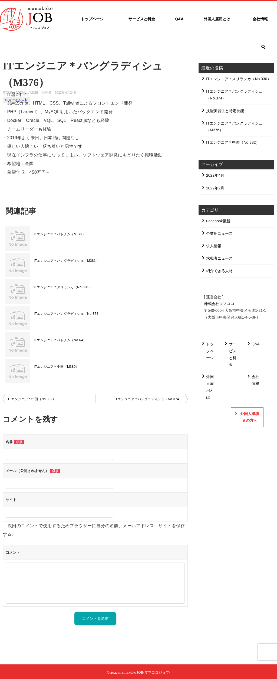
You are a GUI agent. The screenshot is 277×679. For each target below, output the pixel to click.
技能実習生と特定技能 (225, 111)
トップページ (92, 19)
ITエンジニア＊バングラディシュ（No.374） (68, 314)
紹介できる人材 (219, 271)
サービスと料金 (141, 19)
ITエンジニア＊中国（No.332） (32, 399)
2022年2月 (215, 188)
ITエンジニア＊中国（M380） (56, 367)
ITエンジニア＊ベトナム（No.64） (60, 340)
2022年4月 (215, 175)
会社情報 (260, 19)
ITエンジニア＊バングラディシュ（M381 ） (67, 261)
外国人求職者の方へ (249, 417)
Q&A (179, 19)
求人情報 (213, 246)
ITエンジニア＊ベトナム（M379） (60, 234)
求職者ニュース (219, 258)
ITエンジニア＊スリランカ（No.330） (63, 287)
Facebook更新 (218, 221)
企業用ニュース (219, 233)
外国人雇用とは (217, 19)
